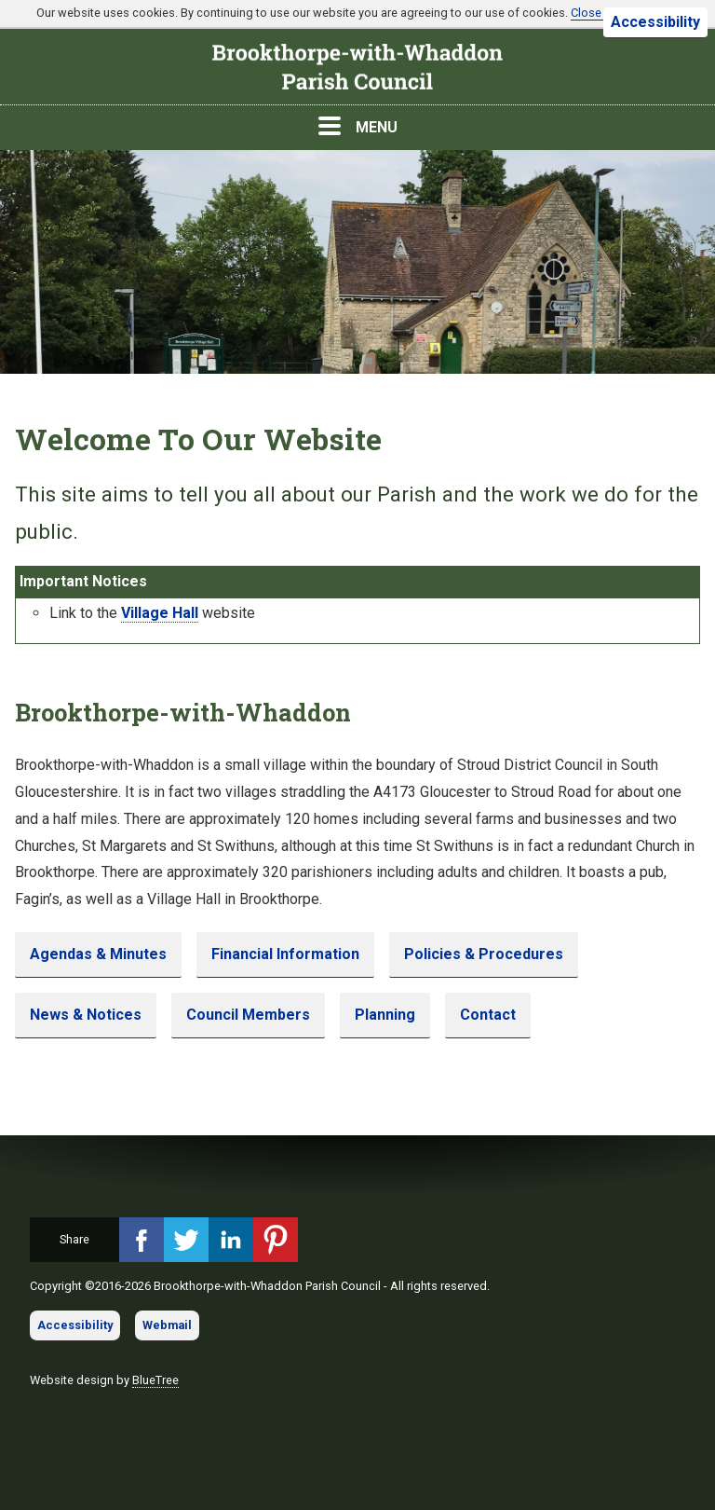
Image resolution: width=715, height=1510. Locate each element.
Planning (385, 1014)
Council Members (248, 1014)
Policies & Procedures (483, 954)
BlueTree (155, 1380)
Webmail (167, 1325)
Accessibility (655, 22)
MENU (358, 126)
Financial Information (285, 954)
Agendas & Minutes (98, 954)
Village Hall (159, 613)
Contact (488, 1014)
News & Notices (86, 1014)
